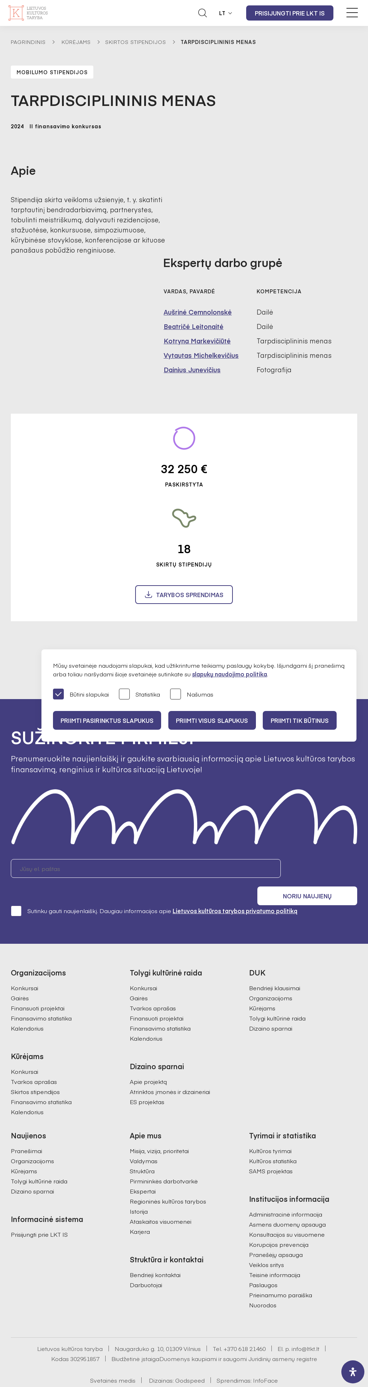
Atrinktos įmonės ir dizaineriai (170, 1072)
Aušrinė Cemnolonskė (198, 311)
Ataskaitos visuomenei (160, 1201)
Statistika (139, 694)
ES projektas (147, 1082)
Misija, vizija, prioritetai (159, 1131)
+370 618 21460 (244, 1329)
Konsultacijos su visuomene (287, 1214)
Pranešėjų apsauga (276, 1235)
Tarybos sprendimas (189, 595)
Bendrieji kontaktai (155, 1255)
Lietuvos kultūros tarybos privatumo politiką (235, 891)
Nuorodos (262, 1285)
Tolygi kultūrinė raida (277, 998)
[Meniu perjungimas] (352, 12)
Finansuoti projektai (38, 988)
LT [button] (222, 13)
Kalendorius (27, 1008)
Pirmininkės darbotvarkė (164, 1161)
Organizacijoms (270, 978)
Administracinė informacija (285, 1194)
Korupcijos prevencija (279, 1224)
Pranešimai (26, 1131)
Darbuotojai (146, 1265)
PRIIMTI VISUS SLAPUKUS (216, 720)
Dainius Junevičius (192, 369)
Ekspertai (143, 1171)
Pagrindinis (28, 41)
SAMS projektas (271, 1151)
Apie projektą (148, 1062)
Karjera (140, 1211)
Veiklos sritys (266, 1245)
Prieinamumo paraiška (280, 1275)
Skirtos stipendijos (135, 41)
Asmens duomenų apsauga (287, 1204)
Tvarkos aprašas (34, 1062)
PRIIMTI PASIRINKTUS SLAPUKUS (108, 720)
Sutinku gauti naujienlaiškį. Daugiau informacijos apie (154, 890)
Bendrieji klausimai (274, 968)
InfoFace (265, 1360)
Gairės (20, 978)
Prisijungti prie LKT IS (290, 13)
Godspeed (190, 1360)
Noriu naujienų (322, 868)
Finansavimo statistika (41, 998)
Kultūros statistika (273, 1141)
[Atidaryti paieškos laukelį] (202, 13)
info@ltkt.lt (305, 1329)
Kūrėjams (76, 41)
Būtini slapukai (81, 694)
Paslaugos (263, 1265)
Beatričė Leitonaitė (193, 326)
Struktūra (142, 1151)
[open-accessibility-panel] (352, 1371)
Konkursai (24, 968)
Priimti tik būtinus (306, 720)
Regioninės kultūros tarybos (168, 1181)
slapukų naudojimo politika (229, 674)
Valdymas (144, 1141)
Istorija (139, 1191)
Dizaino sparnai (270, 1008)
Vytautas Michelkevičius (201, 355)
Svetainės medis (113, 1360)
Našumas (191, 694)
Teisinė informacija (274, 1255)
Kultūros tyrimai (270, 1131)
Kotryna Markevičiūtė (197, 340)
